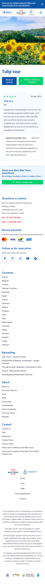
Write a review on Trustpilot (30, 81)
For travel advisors (9, 390)
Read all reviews (9, 81)
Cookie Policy (7, 440)
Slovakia (5, 333)
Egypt (4, 296)
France (5, 300)
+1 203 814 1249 (14, 222)
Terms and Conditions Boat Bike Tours (17, 448)
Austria (5, 277)
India (4, 315)
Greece (5, 307)
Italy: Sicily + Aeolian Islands (14, 357)
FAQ (4, 432)
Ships (4, 398)
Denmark (5, 292)
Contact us (6, 429)
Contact (22, 499)
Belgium (5, 281)
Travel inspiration (9, 409)
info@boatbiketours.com (32, 558)
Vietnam (5, 345)
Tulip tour (8, 101)
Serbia (4, 330)
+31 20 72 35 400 (12, 217)
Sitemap (5, 417)
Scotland (5, 326)
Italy (4, 318)
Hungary (5, 311)
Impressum (6, 436)
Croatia (5, 284)
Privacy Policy (8, 444)
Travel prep (6, 402)
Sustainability (7, 405)
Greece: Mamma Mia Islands (14, 371)
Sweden (5, 337)
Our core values (8, 413)
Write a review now (22, 182)
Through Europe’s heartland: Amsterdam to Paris (22, 367)
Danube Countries (9, 288)
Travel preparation (22, 494)
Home (22, 478)
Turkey (4, 341)
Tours (4, 394)
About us (5, 387)
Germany (6, 303)
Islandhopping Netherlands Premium (17, 375)
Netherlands (7, 322)
